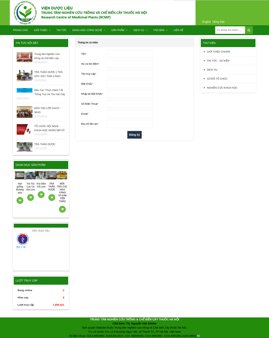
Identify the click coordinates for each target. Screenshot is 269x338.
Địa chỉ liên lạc (90, 123)
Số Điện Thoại (89, 103)
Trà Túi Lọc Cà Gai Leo (30, 186)
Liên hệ (178, 30)
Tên (83, 53)
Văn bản (160, 30)
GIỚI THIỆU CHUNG (217, 51)
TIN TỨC (61, 30)
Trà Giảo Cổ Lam (41, 185)
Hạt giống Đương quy (20, 188)
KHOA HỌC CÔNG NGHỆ (89, 30)
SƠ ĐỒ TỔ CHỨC (216, 78)
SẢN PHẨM (119, 30)
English (206, 21)
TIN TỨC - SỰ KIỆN (216, 60)
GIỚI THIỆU (42, 30)
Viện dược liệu (41, 230)
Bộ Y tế (21, 247)
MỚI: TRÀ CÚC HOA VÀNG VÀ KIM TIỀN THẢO (62, 192)
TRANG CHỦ (20, 30)
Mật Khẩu (87, 83)
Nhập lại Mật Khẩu (92, 93)
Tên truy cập (88, 73)
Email (85, 113)
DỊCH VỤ (140, 30)
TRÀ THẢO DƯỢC (51, 186)
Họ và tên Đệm (90, 63)
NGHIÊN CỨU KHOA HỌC (220, 87)
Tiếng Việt (218, 21)
